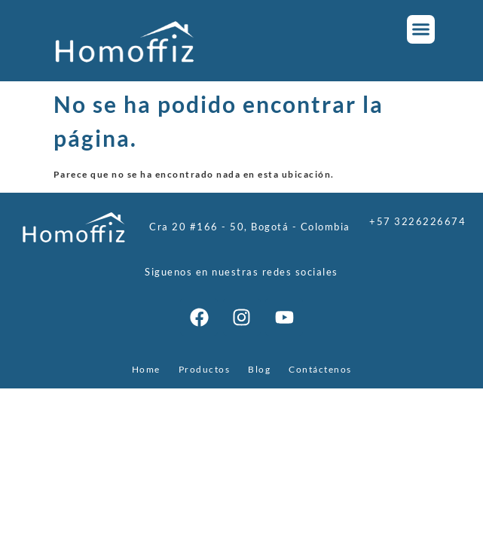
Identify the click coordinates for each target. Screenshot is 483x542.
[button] (421, 29)
